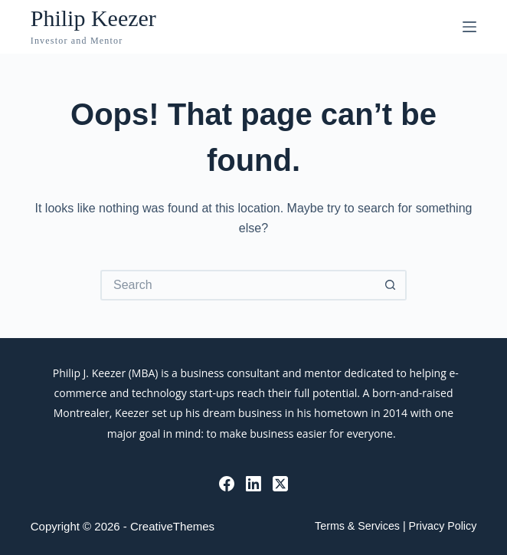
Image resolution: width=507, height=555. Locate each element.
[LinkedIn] (253, 483)
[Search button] (391, 285)
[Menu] (469, 27)
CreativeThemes (172, 526)
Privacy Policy (443, 526)
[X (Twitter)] (280, 483)
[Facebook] (226, 483)
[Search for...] (238, 285)
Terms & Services (357, 526)
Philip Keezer (93, 18)
